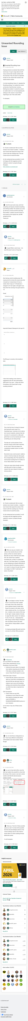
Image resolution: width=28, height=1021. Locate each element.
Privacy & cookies (4, 1007)
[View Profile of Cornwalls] (9, 268)
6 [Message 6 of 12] (7, 171)
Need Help (9, 112)
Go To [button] (23, 22)
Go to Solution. (16, 107)
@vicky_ (19, 663)
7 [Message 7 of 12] (8, 575)
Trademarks (3, 1011)
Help (18, 22)
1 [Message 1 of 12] (7, 116)
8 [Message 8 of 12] (9, 635)
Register (7, 22)
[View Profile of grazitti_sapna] (12, 649)
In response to (14, 239)
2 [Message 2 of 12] (7, 800)
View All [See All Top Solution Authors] (5, 931)
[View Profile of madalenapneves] (10, 195)
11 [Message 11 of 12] (7, 223)
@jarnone (9, 659)
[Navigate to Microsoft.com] (5, 16)
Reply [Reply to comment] (13, 175)
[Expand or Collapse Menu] (2, 19)
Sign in (13, 22)
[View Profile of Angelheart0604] (11, 538)
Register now (17, 35)
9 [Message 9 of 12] (7, 402)
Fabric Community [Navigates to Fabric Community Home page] (16, 16)
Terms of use (3, 1009)
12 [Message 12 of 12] (8, 254)
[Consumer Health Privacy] (14, 1016)
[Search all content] (16, 26)
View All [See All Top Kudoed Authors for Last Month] (5, 962)
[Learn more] (7, 885)
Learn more (4, 11)
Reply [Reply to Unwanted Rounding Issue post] (13, 120)
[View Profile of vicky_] (10, 760)
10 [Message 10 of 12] (8, 475)
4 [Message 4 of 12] (7, 746)
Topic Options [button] (21, 51)
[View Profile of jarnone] (8, 58)
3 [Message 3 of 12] (8, 844)
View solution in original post (10, 166)
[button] (13, 51)
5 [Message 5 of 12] (7, 712)
